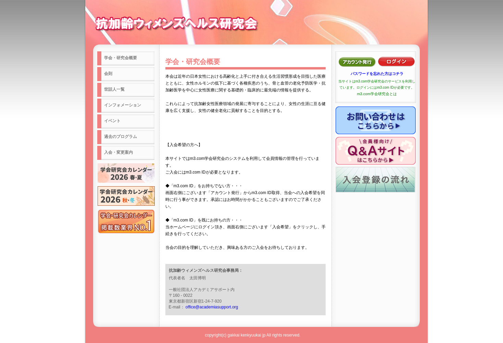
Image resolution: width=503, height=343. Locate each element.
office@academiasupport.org (212, 307)
